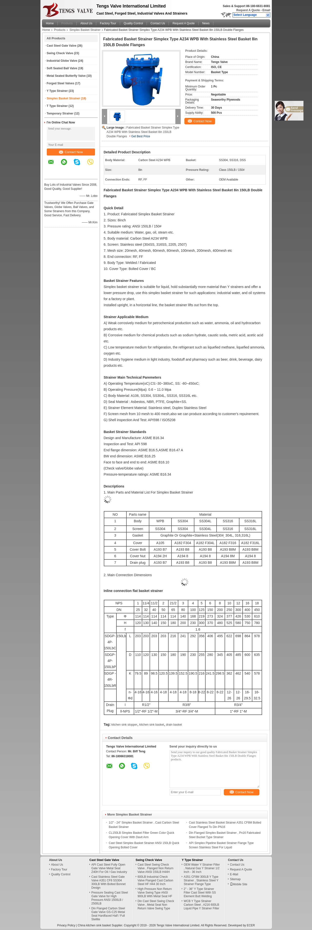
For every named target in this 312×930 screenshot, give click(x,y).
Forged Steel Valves (60, 83)
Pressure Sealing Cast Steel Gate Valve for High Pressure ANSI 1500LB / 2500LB (109, 898)
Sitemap (235, 879)
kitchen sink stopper (124, 724)
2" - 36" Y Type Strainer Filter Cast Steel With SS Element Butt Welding (200, 892)
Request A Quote (248, 10)
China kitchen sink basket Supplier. (101, 925)
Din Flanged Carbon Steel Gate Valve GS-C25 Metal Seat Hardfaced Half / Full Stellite (108, 914)
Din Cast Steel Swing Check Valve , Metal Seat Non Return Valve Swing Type (156, 904)
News (205, 23)
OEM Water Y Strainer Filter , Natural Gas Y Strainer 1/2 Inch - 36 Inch (202, 868)
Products (67, 23)
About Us (86, 23)
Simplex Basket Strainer (85, 30)
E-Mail (234, 874)
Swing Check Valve (60, 53)
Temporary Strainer (60, 113)
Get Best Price (140, 136)
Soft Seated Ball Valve (62, 68)
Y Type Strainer (57, 91)
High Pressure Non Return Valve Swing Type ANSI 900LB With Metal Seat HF (155, 892)
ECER (251, 925)
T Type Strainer (57, 106)
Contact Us (158, 23)
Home (50, 23)
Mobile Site (238, 884)
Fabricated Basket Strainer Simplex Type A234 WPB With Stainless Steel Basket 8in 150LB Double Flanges (143, 132)
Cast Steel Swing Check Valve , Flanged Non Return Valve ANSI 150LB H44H (155, 868)
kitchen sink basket (151, 724)
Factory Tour (108, 23)
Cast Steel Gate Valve (61, 45)
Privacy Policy (66, 925)
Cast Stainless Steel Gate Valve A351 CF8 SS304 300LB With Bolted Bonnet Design (108, 882)
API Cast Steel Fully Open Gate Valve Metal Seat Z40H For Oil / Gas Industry (109, 868)
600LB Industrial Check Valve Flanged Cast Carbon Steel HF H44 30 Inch (155, 880)
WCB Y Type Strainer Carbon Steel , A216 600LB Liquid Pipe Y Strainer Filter (201, 904)
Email (266, 10)
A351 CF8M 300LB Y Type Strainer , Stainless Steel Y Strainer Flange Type (201, 880)
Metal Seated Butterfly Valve (66, 76)
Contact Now (71, 152)
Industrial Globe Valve (62, 60)
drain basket (174, 724)
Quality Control (133, 23)
